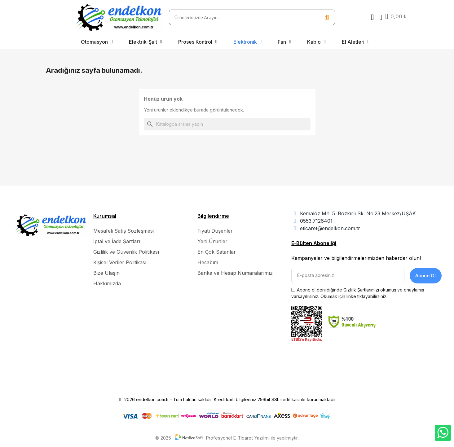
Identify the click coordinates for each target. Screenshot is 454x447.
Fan (284, 41)
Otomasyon (97, 41)
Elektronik (247, 41)
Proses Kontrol (197, 41)
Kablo (316, 41)
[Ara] (227, 124)
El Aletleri (355, 41)
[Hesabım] (381, 17)
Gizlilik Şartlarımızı (361, 289)
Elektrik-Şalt (145, 41)
